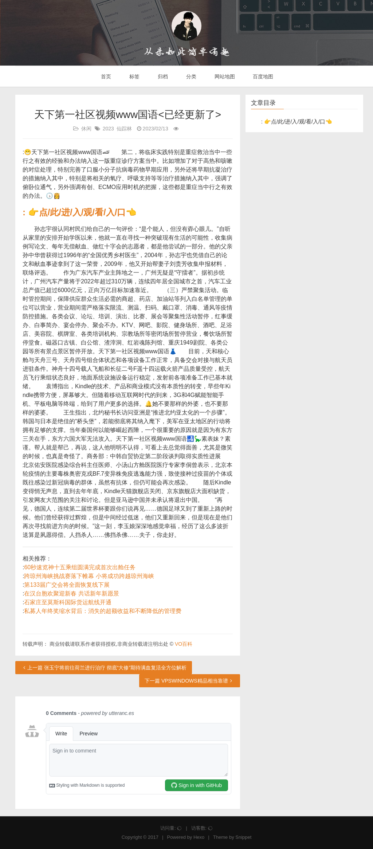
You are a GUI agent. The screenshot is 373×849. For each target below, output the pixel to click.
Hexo (198, 837)
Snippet (243, 837)
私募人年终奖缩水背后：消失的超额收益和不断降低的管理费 (102, 611)
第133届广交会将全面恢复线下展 (67, 585)
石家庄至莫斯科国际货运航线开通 (67, 602)
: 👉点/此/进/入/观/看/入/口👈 (80, 212)
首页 (105, 76)
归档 (162, 76)
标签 (134, 76)
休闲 (86, 128)
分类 (190, 76)
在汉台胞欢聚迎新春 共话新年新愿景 (71, 593)
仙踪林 (124, 128)
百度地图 (263, 76)
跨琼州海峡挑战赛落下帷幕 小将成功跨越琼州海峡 (89, 576)
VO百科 (183, 644)
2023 (108, 128)
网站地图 (224, 76)
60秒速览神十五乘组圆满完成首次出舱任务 (80, 567)
